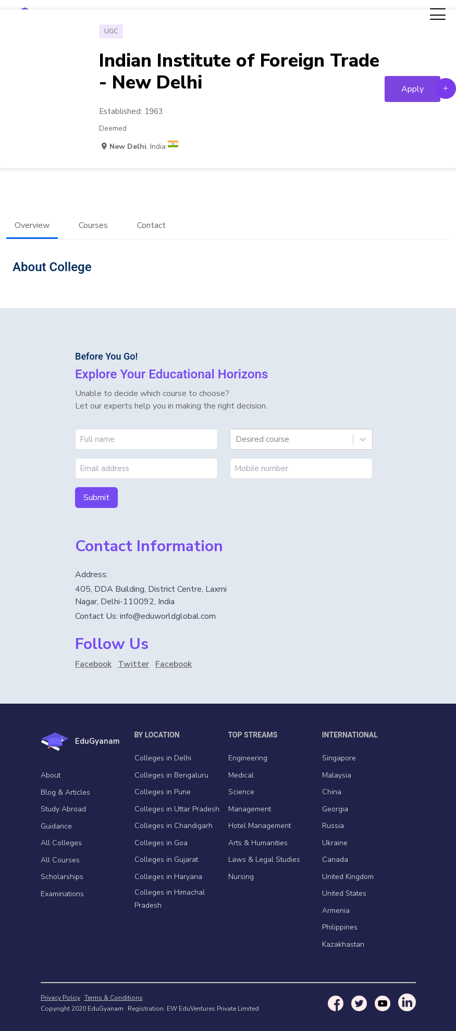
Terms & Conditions (113, 998)
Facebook (93, 664)
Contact (151, 225)
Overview (32, 225)
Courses (93, 225)
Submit (96, 497)
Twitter (133, 664)
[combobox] (237, 439)
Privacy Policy (60, 998)
